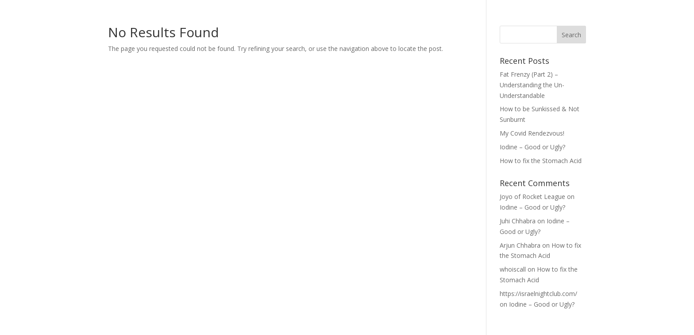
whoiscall (513, 269)
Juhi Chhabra (518, 221)
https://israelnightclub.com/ (538, 293)
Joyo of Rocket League (532, 196)
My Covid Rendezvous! (532, 133)
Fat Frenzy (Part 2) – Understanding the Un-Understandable (532, 85)
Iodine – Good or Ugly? (532, 147)
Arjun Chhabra (520, 245)
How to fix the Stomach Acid (541, 160)
